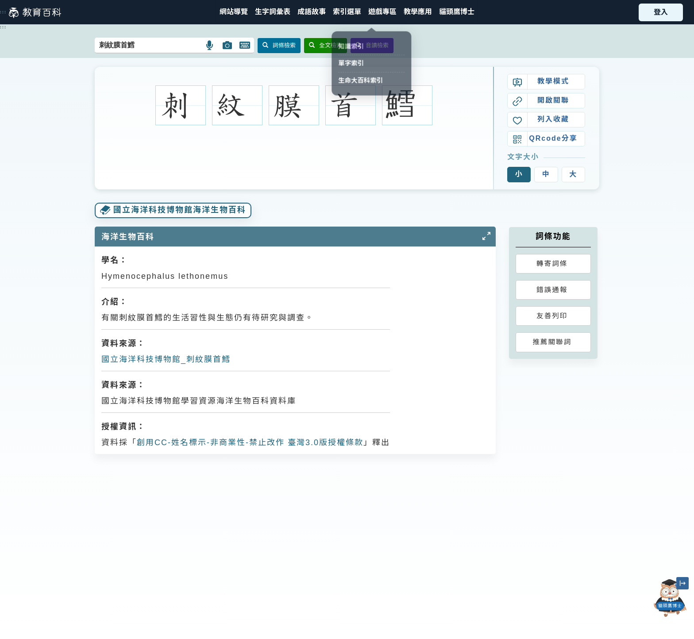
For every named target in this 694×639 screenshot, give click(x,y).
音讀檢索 (372, 45)
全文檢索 (325, 45)
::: (3, 12)
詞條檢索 (279, 45)
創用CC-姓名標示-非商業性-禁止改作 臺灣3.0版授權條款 (250, 442)
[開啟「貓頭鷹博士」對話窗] (670, 598)
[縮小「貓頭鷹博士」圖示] (682, 583)
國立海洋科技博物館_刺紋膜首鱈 (166, 359)
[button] (347, 12)
